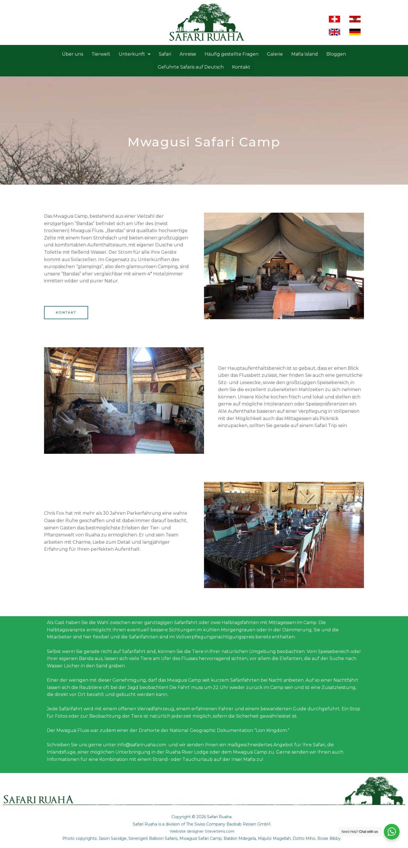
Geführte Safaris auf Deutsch (191, 67)
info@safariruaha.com (141, 745)
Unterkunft (134, 54)
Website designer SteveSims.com (202, 831)
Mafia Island (304, 54)
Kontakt (241, 67)
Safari (165, 54)
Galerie (275, 54)
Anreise (188, 54)
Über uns (72, 54)
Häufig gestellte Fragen (231, 54)
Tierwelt (100, 54)
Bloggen (336, 54)
